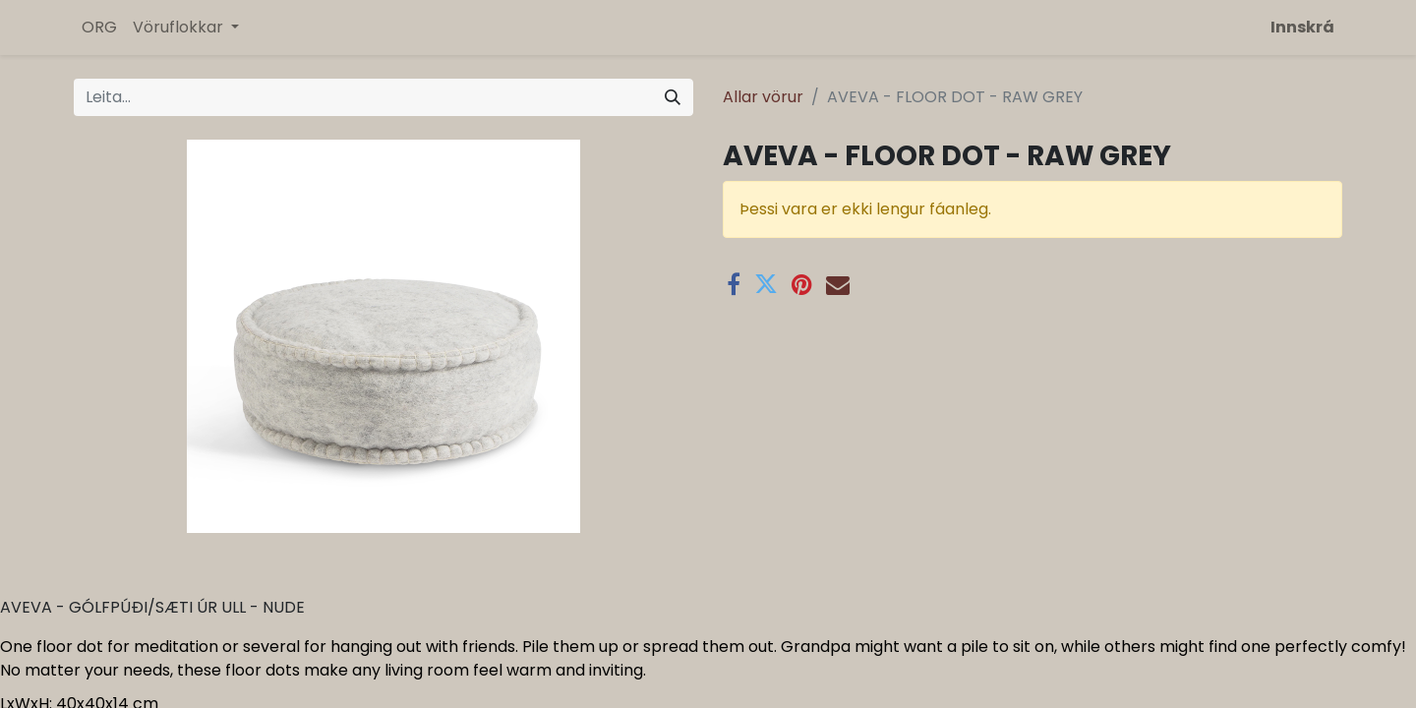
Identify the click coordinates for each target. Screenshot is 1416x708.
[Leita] (672, 97)
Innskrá (1302, 27)
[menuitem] (99, 27)
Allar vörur (763, 97)
